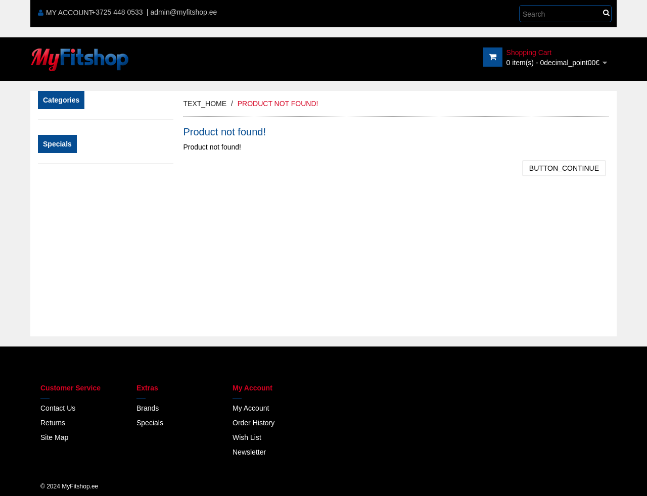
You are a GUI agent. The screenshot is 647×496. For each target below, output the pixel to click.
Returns (52, 423)
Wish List (247, 437)
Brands (147, 408)
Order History (253, 423)
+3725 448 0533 (117, 12)
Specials (149, 423)
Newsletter (249, 452)
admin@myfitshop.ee (184, 12)
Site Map (54, 437)
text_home (205, 104)
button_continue (564, 168)
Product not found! (278, 104)
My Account (65, 13)
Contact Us (57, 408)
